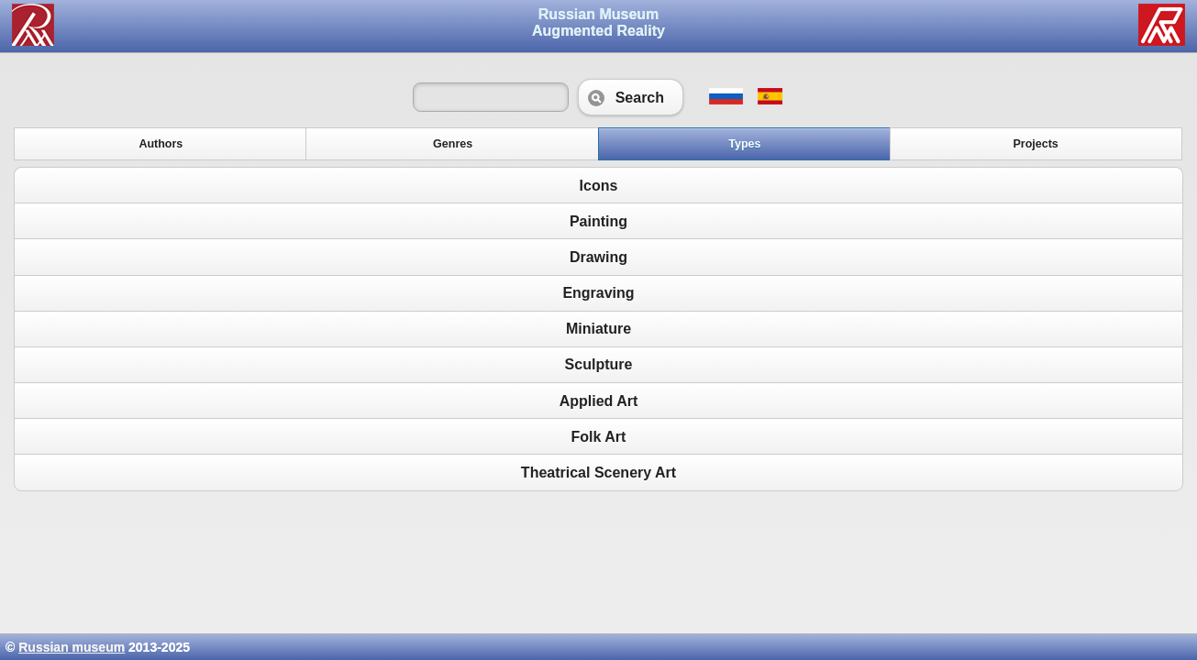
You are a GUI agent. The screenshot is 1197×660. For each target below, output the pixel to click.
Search (630, 97)
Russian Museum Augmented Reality (598, 22)
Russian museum (71, 647)
